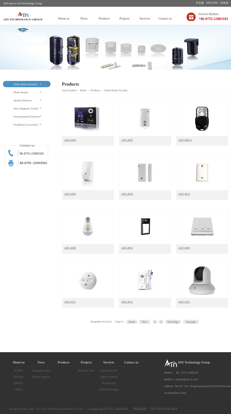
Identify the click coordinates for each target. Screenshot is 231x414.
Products (95, 90)
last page (191, 321)
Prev (144, 321)
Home (83, 90)
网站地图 (139, 409)
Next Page (173, 321)
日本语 (224, 2)
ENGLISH (212, 2)
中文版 (200, 2)
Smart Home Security (116, 90)
